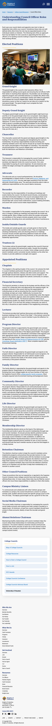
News (3, 684)
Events (4, 666)
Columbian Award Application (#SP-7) (14, 341)
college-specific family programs (32, 374)
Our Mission (5, 614)
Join (3, 655)
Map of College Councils (14, 547)
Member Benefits (6, 612)
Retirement (5, 643)
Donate (4, 657)
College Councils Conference (15, 578)
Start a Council (6, 668)
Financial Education (7, 686)
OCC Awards (10, 572)
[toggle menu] (48, 4)
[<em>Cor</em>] (3, 664)
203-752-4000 (5, 707)
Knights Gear (5, 693)
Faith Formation (6, 632)
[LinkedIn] (15, 714)
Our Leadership (6, 623)
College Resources (12, 554)
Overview (4, 610)
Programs (4, 634)
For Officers (5, 677)
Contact (18, 718)
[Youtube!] (9, 714)
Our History (5, 616)
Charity (4, 637)
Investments (5, 641)
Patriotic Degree (6, 679)
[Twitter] (5, 714)
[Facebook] (2, 714)
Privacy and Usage (30, 718)
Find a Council (6, 659)
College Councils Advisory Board (17, 584)
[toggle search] (44, 4)
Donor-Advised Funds (7, 646)
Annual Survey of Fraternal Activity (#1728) (29, 339)
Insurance (4, 639)
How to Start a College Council (16, 560)
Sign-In (41, 718)
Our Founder (5, 619)
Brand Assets (5, 688)
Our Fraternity (5, 621)
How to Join (10, 566)
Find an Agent (6, 661)
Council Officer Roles (35, 12)
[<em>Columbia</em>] (5, 691)
